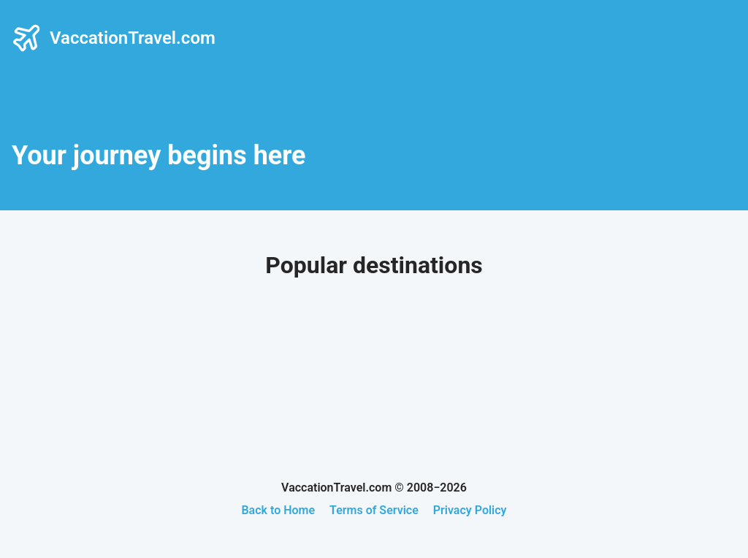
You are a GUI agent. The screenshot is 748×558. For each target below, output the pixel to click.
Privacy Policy (470, 510)
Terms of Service (374, 510)
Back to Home (278, 510)
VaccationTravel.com (113, 38)
